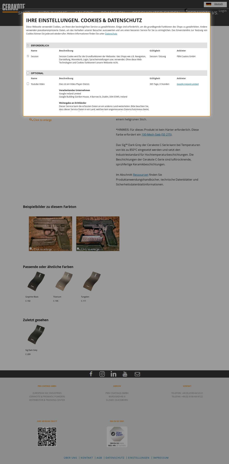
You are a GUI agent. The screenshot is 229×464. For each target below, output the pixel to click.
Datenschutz (111, 33)
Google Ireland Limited (188, 84)
